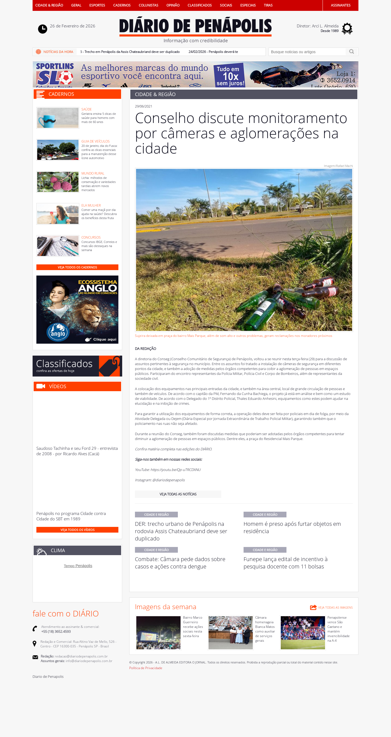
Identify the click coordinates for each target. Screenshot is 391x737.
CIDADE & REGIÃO (49, 5)
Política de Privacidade (145, 668)
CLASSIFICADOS (200, 5)
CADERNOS (122, 5)
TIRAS (268, 5)
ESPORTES (97, 5)
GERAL (76, 5)
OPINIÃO (172, 5)
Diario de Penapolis (48, 676)
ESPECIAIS (248, 5)
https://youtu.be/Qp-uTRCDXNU (175, 469)
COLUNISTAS (148, 5)
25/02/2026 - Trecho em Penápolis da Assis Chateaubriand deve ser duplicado (124, 51)
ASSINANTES (341, 5)
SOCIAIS (226, 5)
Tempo (69, 566)
